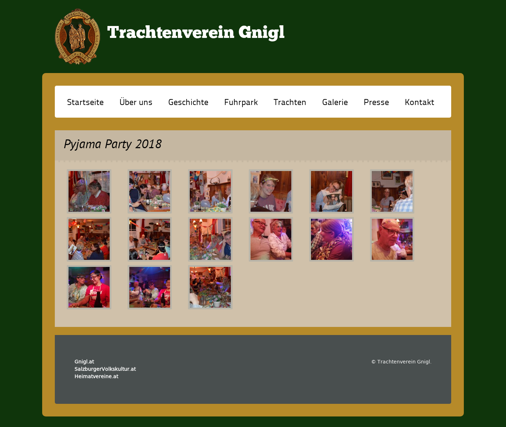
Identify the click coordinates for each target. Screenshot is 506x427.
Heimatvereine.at (96, 376)
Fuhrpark (241, 103)
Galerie (335, 103)
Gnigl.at (84, 361)
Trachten (290, 103)
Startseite (85, 103)
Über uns (136, 103)
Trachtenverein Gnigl (196, 33)
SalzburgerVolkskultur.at (105, 369)
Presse (376, 103)
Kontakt (419, 103)
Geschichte (188, 103)
